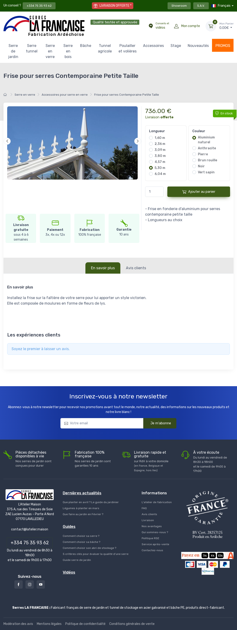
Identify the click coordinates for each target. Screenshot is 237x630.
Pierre (203, 154)
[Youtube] (41, 584)
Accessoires (153, 45)
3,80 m (160, 156)
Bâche (85, 45)
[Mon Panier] (211, 26)
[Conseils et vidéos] (150, 26)
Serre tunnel (31, 48)
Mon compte (190, 26)
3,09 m (160, 150)
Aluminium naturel (206, 139)
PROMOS (222, 45)
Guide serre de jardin (77, 560)
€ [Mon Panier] (226, 26)
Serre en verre (50, 51)
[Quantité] (154, 192)
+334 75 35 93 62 (39, 5)
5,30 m (160, 168)
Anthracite (207, 148)
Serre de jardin (13, 51)
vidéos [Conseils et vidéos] (162, 25)
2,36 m (160, 144)
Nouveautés (198, 45)
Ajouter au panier (198, 192)
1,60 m (160, 138)
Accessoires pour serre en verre (65, 94)
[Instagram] (29, 584)
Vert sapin (206, 172)
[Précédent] (7, 141)
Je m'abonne (157, 422)
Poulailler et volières (127, 48)
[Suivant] (137, 141)
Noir (201, 166)
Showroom (179, 5)
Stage (176, 45)
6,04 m (160, 174)
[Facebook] (18, 584)
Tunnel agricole (105, 48)
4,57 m (160, 162)
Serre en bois (68, 51)
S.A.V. (201, 5)
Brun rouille (207, 160)
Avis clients (136, 268)
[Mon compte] (176, 26)
